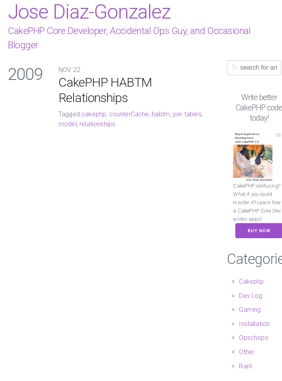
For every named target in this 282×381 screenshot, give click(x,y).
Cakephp (251, 281)
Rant (245, 366)
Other (246, 352)
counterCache (129, 114)
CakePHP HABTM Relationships (105, 90)
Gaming (250, 309)
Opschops (253, 337)
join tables (187, 114)
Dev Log (250, 295)
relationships (97, 124)
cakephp (93, 114)
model (68, 124)
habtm (161, 114)
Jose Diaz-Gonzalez (89, 11)
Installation (254, 324)
